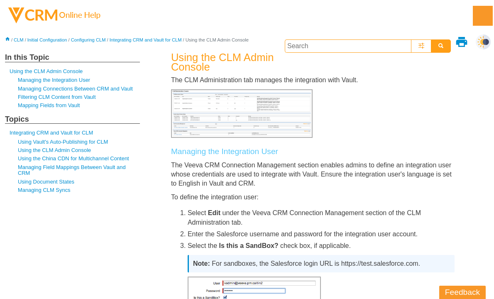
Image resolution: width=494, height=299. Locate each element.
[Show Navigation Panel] (483, 16)
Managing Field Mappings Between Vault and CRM (72, 170)
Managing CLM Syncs (44, 190)
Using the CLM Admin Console (46, 71)
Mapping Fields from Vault (49, 105)
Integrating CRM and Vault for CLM (146, 39)
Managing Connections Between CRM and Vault (75, 89)
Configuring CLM (88, 39)
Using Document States (46, 182)
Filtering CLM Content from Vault (57, 97)
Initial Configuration (47, 39)
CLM (19, 39)
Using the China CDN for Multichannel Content (73, 158)
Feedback (462, 292)
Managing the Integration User (54, 80)
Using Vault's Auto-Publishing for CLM (63, 142)
